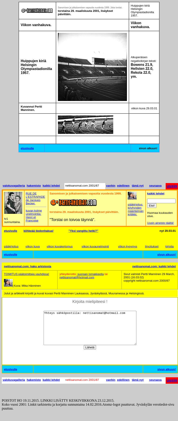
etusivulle (27, 148)
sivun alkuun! (166, 254)
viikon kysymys (127, 246)
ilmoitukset (151, 246)
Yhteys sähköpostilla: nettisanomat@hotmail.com (90, 331)
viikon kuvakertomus (60, 246)
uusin (172, 186)
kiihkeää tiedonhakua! (39, 230)
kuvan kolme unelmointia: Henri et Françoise (34, 215)
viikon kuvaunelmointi (95, 246)
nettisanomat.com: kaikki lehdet (154, 266)
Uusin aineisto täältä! (160, 223)
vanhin (110, 185)
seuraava (155, 185)
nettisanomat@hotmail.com (76, 277)
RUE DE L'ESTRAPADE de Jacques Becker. (35, 198)
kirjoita (169, 246)
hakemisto (34, 185)
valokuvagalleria (14, 185)
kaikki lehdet (51, 185)
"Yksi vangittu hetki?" (83, 230)
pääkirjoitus (11, 246)
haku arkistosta (40, 266)
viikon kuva (33, 246)
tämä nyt (137, 185)
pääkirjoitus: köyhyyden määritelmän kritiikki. (136, 209)
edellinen (123, 185)
